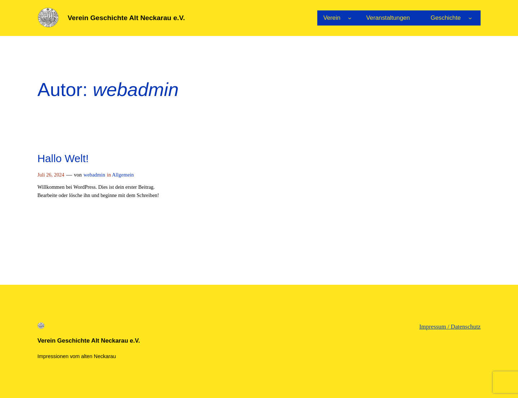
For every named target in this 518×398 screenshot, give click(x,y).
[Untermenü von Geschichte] (470, 18)
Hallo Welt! (63, 158)
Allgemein (123, 175)
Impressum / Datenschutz (450, 326)
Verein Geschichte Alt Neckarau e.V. (126, 18)
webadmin (94, 175)
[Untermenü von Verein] (349, 18)
